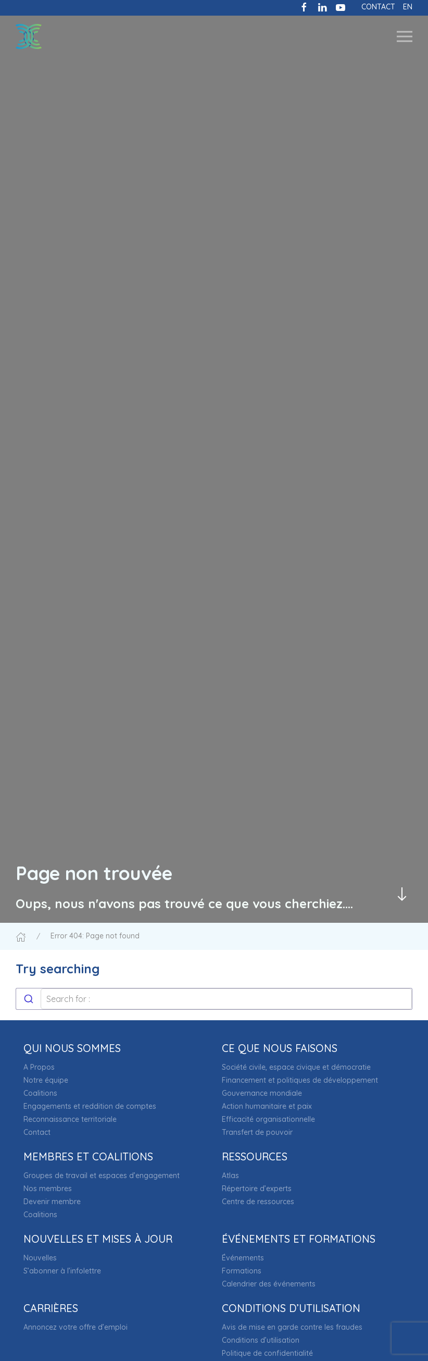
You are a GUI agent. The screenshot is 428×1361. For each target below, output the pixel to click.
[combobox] (214, 999)
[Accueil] (21, 936)
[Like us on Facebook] (304, 6)
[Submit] (28, 998)
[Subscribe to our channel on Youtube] (340, 6)
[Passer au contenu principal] (402, 894)
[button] (404, 36)
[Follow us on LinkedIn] (322, 6)
